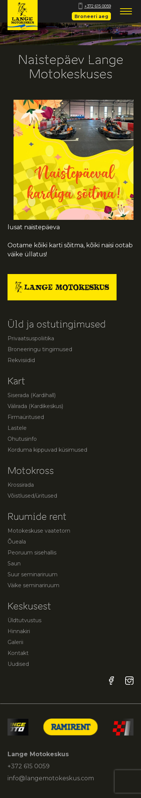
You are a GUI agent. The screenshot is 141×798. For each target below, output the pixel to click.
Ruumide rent (37, 516)
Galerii (15, 642)
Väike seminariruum (33, 585)
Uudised (18, 664)
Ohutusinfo (22, 439)
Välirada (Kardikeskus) (35, 406)
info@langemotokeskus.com (51, 778)
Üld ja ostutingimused (57, 324)
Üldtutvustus (24, 620)
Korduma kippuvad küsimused (47, 449)
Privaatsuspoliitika (31, 338)
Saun (14, 563)
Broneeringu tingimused (40, 349)
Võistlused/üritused (32, 495)
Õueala (17, 541)
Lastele (17, 428)
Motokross (31, 470)
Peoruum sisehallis (32, 552)
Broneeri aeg (91, 16)
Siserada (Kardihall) (32, 395)
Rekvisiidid (21, 360)
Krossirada (21, 484)
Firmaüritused (26, 417)
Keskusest (29, 606)
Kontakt (18, 653)
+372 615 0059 (95, 6)
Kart (16, 381)
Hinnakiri (19, 631)
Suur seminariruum (33, 574)
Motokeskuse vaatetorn (39, 530)
